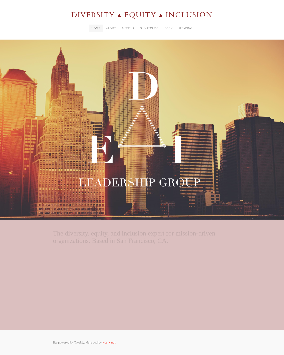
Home (95, 28)
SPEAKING (185, 28)
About (111, 28)
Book (169, 28)
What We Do (149, 28)
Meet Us (128, 28)
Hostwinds (109, 342)
